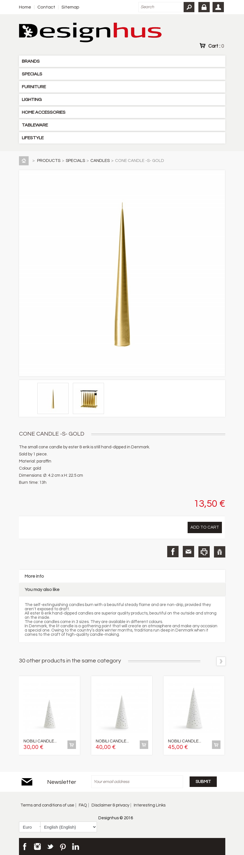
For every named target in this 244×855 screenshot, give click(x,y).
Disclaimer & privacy (110, 805)
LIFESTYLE (33, 138)
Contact (46, 7)
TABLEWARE (35, 125)
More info (34, 576)
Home (25, 7)
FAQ (83, 805)
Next (221, 661)
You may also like (42, 589)
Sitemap (70, 7)
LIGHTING (32, 99)
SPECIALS (32, 74)
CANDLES (100, 161)
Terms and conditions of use (47, 805)
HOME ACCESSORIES (43, 112)
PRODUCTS (48, 161)
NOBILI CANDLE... (40, 741)
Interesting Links (150, 805)
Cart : (216, 45)
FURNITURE (34, 87)
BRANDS (31, 61)
